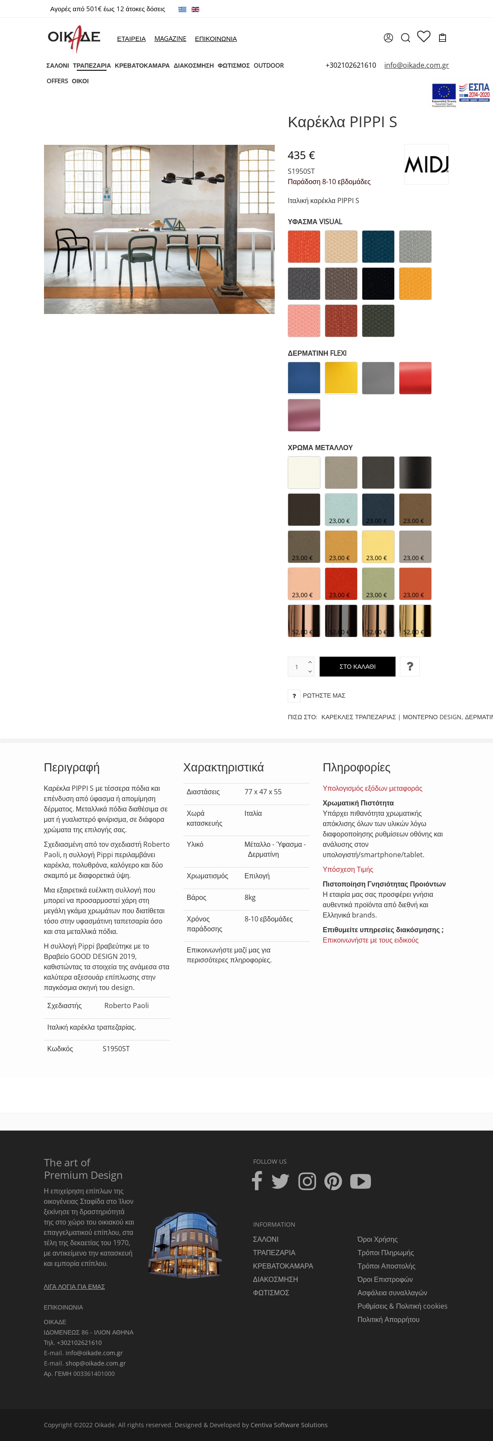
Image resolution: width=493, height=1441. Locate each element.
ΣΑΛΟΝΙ (266, 1239)
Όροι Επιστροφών (385, 1279)
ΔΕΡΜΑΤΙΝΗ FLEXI (317, 353)
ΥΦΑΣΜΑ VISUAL (315, 221)
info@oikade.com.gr (94, 1353)
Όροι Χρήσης (378, 1239)
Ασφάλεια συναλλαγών (392, 1292)
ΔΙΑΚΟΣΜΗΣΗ (275, 1279)
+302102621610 (351, 65)
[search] (405, 40)
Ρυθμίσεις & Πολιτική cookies (403, 1306)
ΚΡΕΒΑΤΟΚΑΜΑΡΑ (283, 1266)
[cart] (443, 38)
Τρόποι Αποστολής (386, 1266)
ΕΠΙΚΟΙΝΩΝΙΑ (216, 38)
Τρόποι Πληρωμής (386, 1252)
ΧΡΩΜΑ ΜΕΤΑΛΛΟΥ (320, 447)
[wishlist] (424, 37)
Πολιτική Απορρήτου (389, 1319)
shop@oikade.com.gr (96, 1363)
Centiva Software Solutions (289, 1425)
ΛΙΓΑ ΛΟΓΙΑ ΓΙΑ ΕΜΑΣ (74, 1286)
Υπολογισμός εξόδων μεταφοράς (372, 788)
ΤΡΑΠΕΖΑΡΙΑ (274, 1252)
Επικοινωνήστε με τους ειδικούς (370, 940)
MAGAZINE (170, 38)
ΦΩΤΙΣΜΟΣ (271, 1292)
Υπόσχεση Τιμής (348, 869)
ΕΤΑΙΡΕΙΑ (131, 38)
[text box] (296, 666)
